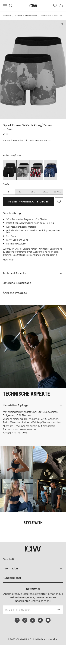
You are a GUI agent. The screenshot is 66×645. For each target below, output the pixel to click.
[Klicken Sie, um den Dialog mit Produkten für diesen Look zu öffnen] (16, 462)
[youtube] (48, 620)
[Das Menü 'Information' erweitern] (33, 568)
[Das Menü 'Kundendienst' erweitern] (33, 577)
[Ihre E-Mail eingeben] (28, 609)
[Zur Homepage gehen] (33, 5)
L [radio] (33, 191)
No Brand (8, 129)
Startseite (7, 16)
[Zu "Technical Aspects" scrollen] (33, 273)
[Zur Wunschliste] (55, 6)
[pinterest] (32, 620)
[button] (33, 283)
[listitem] (9, 170)
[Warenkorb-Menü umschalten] (61, 6)
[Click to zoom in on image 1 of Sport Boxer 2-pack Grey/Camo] (33, 69)
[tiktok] (40, 620)
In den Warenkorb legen (28, 201)
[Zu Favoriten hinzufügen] (59, 201)
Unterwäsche (31, 16)
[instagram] (24, 620)
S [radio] (8, 191)
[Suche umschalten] (11, 6)
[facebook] (17, 620)
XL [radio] (45, 191)
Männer (18, 16)
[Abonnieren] (58, 609)
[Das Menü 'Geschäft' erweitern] (33, 559)
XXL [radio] (57, 191)
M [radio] (20, 191)
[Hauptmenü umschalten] (5, 6)
